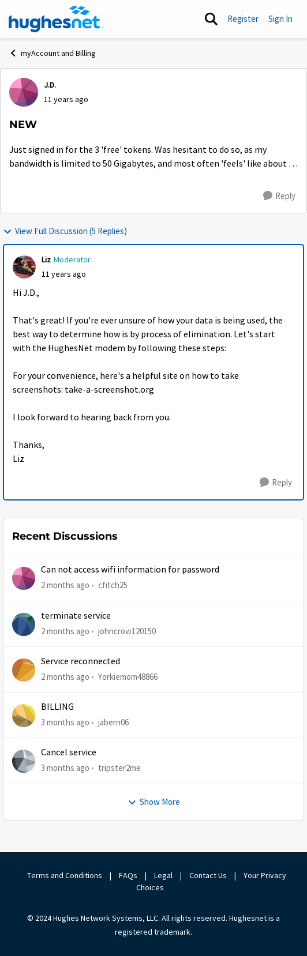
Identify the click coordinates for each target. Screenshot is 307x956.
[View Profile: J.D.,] (23, 92)
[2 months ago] (65, 585)
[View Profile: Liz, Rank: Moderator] (24, 266)
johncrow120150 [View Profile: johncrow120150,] (127, 630)
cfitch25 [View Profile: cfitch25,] (113, 584)
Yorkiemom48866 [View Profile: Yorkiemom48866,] (128, 676)
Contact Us (208, 875)
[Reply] (279, 196)
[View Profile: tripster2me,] (23, 761)
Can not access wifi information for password (130, 569)
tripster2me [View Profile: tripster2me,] (119, 767)
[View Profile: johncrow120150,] (23, 624)
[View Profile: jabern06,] (23, 715)
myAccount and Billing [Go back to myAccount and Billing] (52, 53)
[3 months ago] (65, 722)
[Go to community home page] (56, 19)
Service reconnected (80, 661)
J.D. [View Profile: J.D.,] (50, 85)
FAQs (128, 875)
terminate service (76, 616)
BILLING (57, 707)
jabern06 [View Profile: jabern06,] (113, 722)
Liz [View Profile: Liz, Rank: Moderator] (46, 259)
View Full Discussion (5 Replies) (65, 230)
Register (243, 18)
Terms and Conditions (64, 875)
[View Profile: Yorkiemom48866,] (23, 670)
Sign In (280, 18)
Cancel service (68, 752)
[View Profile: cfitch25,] (23, 578)
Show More (154, 801)
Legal (163, 875)
